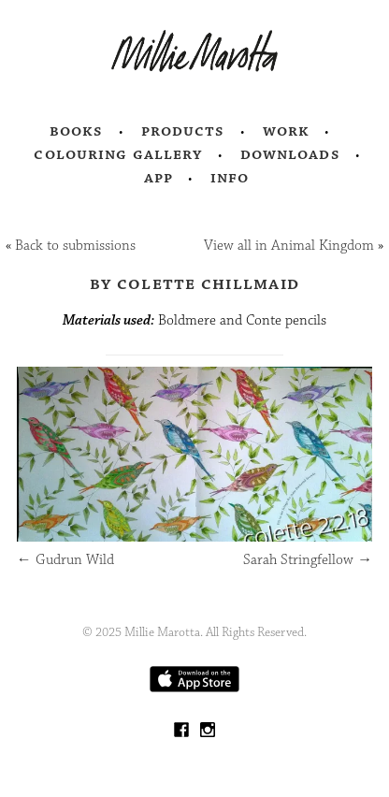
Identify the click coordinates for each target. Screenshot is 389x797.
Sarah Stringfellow (307, 560)
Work (286, 131)
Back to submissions (75, 245)
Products (183, 131)
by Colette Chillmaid (194, 283)
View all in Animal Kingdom (289, 245)
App (158, 177)
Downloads (290, 154)
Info (230, 177)
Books (77, 131)
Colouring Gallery (118, 154)
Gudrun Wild (65, 560)
